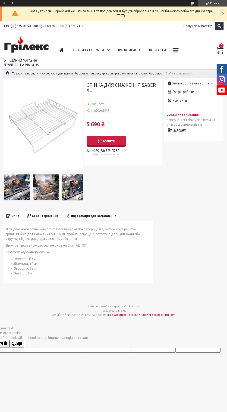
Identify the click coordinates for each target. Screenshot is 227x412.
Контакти (157, 50)
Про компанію (129, 50)
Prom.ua (134, 306)
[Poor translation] (16, 344)
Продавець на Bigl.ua (113, 310)
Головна (61, 50)
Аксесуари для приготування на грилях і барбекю (126, 73)
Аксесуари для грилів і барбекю (65, 73)
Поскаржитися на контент (124, 314)
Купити (109, 140)
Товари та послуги (87, 50)
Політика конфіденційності (158, 314)
